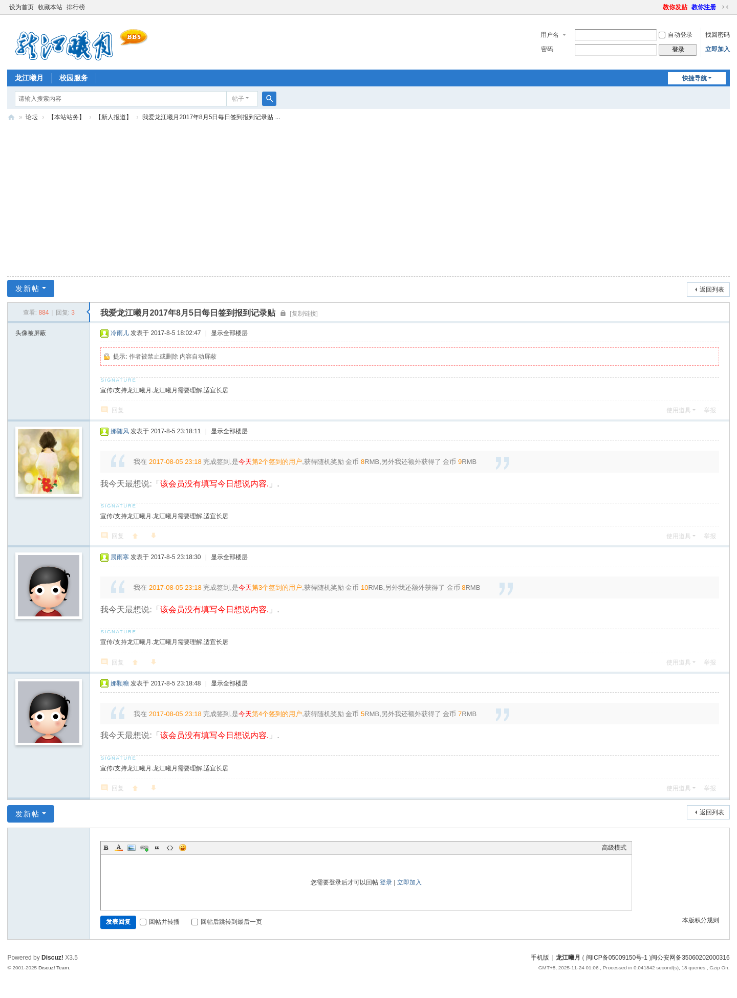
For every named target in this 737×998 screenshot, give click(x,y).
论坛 (32, 117)
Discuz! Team (53, 967)
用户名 (549, 34)
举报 (710, 410)
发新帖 (27, 288)
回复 (118, 410)
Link (144, 847)
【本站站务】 (66, 117)
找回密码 (717, 34)
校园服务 (73, 78)
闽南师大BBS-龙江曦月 (11, 117)
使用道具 (678, 410)
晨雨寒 (120, 557)
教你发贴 (675, 7)
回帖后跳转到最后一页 (226, 921)
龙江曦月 (29, 78)
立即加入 (717, 49)
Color (119, 847)
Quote (157, 847)
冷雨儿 (120, 333)
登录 (386, 882)
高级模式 (614, 847)
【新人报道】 (113, 117)
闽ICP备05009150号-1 (616, 957)
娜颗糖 (120, 683)
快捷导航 (694, 78)
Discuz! (52, 957)
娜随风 (120, 431)
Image (131, 847)
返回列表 (712, 289)
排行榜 (76, 7)
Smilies (183, 847)
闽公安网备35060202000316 (690, 957)
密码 (547, 49)
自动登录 (675, 34)
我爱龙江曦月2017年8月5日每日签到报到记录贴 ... (211, 117)
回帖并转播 (160, 921)
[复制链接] (304, 313)
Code (170, 847)
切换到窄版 (725, 7)
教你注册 (703, 7)
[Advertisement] (368, 201)
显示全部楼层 (229, 333)
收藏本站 (50, 7)
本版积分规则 (700, 920)
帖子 (238, 98)
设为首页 (21, 7)
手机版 (540, 957)
